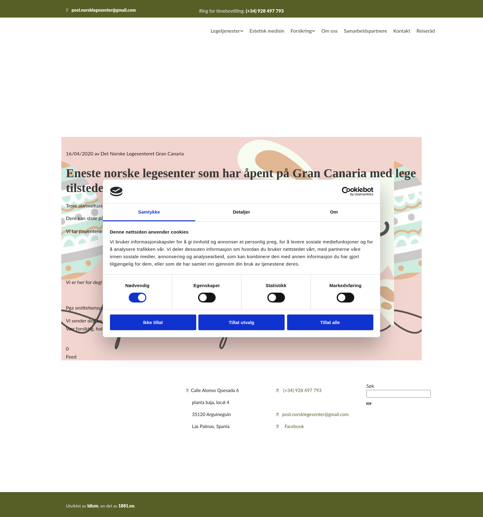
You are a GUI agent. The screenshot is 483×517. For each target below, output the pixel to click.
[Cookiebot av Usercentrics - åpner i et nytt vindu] (346, 191)
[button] (368, 403)
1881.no (126, 505)
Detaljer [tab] (241, 211)
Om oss (329, 31)
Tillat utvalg (241, 322)
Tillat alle (330, 322)
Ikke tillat (153, 322)
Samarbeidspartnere (365, 31)
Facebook (294, 426)
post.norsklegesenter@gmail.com (103, 10)
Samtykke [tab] (149, 211)
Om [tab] (334, 211)
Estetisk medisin (267, 31)
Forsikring (301, 31)
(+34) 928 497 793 (265, 11)
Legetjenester (225, 31)
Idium (92, 505)
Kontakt (401, 31)
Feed (71, 356)
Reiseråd (425, 31)
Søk (370, 386)
